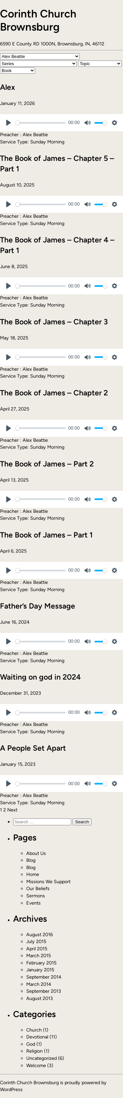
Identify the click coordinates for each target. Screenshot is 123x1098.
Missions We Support (48, 882)
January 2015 (40, 970)
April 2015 (36, 949)
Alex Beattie (35, 134)
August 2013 (39, 998)
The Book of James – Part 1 (46, 534)
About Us (36, 853)
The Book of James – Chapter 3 (54, 321)
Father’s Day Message (37, 606)
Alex (7, 87)
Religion (34, 1051)
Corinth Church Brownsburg (38, 20)
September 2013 (43, 991)
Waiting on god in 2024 (40, 677)
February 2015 (41, 963)
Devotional (37, 1037)
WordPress (11, 1089)
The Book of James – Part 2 (47, 463)
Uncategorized (41, 1058)
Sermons (35, 896)
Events (33, 903)
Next (12, 810)
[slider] (40, 123)
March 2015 (38, 956)
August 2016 (39, 934)
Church (34, 1030)
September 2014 (43, 977)
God (30, 1044)
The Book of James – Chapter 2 (54, 392)
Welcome (36, 1065)
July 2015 (36, 941)
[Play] (8, 122)
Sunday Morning (47, 142)
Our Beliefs (38, 888)
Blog (30, 860)
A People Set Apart (33, 748)
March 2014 (38, 984)
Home (32, 874)
